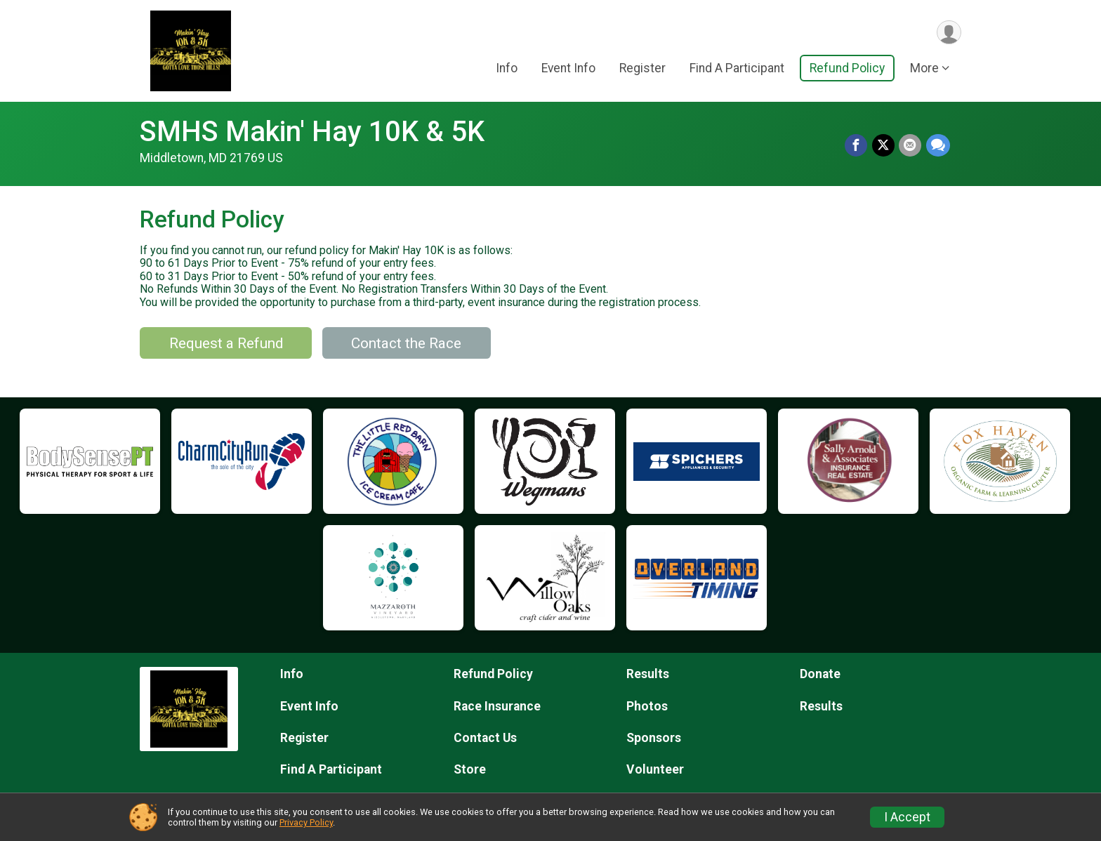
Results (647, 674)
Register (642, 69)
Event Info (568, 69)
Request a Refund (226, 343)
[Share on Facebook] (857, 146)
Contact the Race (406, 343)
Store (470, 769)
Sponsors (653, 738)
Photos (647, 706)
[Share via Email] (910, 146)
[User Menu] (948, 33)
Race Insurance (497, 706)
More (924, 69)
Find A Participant (737, 69)
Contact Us (485, 738)
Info (506, 69)
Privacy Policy (306, 822)
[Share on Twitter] (884, 146)
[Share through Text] (938, 146)
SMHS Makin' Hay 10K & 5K (312, 131)
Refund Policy (847, 69)
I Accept (907, 817)
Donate (820, 674)
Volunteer (655, 769)
